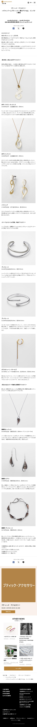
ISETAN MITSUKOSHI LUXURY (24, 694)
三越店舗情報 (6, 689)
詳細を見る (8, 611)
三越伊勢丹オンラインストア (26, 691)
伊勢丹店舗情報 (6, 691)
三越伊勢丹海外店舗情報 (25, 689)
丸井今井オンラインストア (25, 699)
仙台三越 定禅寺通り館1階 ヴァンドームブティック (18, 22)
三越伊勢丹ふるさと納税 (25, 704)
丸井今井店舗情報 (7, 695)
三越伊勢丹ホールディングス (9, 709)
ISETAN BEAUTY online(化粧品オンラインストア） (26, 702)
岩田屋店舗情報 (6, 693)
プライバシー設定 (15, 720)
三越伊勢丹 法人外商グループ (9, 714)
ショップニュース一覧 (11, 677)
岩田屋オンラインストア (25, 697)
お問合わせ (12, 718)
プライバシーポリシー (21, 718)
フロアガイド (13, 675)
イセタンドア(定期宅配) (24, 706)
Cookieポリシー (30, 718)
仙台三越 (5, 675)
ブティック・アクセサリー (24, 675)
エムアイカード (6, 711)
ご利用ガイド (5, 718)
